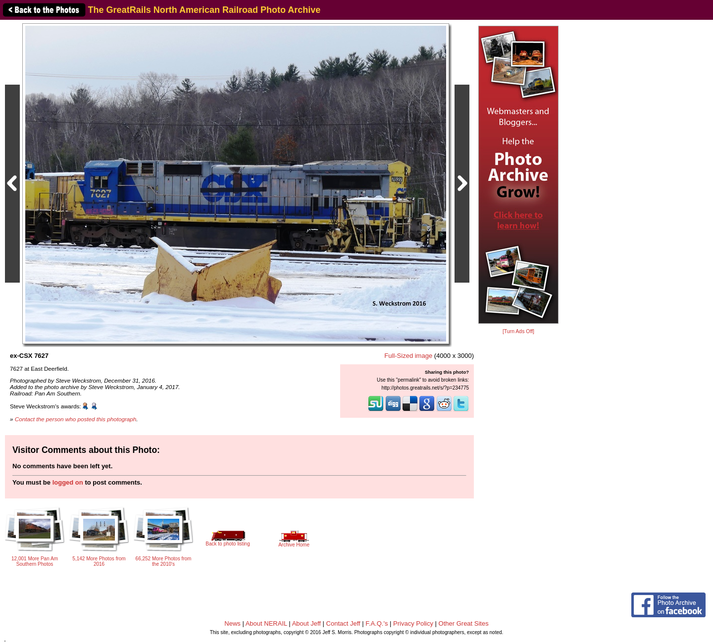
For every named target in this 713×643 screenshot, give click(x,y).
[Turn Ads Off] (518, 331)
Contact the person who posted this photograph (76, 419)
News (232, 623)
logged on (67, 482)
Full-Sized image (408, 355)
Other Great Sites (464, 623)
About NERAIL (266, 623)
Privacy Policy (413, 623)
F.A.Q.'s (376, 623)
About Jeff (306, 623)
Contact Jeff (343, 623)
